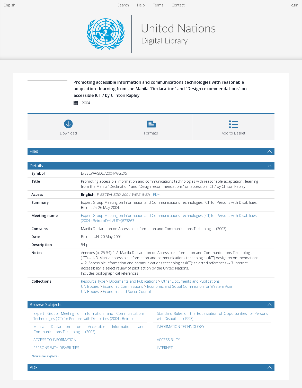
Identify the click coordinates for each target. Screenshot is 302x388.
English (9, 5)
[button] (151, 126)
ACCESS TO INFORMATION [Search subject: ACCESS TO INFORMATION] (54, 339)
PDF (156, 194)
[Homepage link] (151, 33)
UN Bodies (90, 286)
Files (34, 151)
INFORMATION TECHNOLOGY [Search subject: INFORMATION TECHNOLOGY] (180, 326)
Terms (158, 5)
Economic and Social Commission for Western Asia (189, 286)
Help (141, 5)
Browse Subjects (45, 304)
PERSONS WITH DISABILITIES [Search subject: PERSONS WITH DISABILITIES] (56, 347)
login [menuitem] (294, 5)
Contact (178, 5)
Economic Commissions (123, 286)
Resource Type (93, 281)
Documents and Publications (133, 281)
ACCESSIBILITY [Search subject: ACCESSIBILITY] (168, 339)
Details (36, 165)
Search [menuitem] (123, 5)
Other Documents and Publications (190, 281)
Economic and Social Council (127, 291)
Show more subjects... (45, 356)
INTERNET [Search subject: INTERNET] (165, 347)
